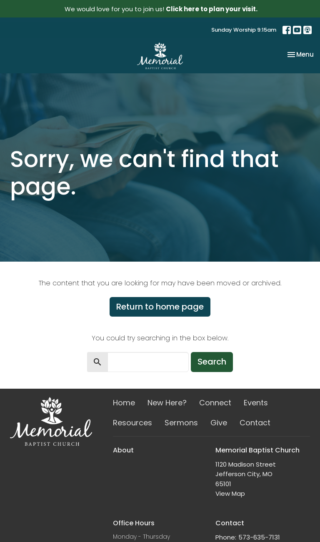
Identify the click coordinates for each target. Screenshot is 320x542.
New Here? (167, 402)
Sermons (181, 422)
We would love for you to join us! (161, 9)
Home (124, 402)
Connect (215, 402)
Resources (132, 422)
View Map (230, 493)
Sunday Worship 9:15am (243, 30)
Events (256, 402)
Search (212, 361)
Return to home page (160, 306)
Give (218, 422)
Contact (255, 422)
